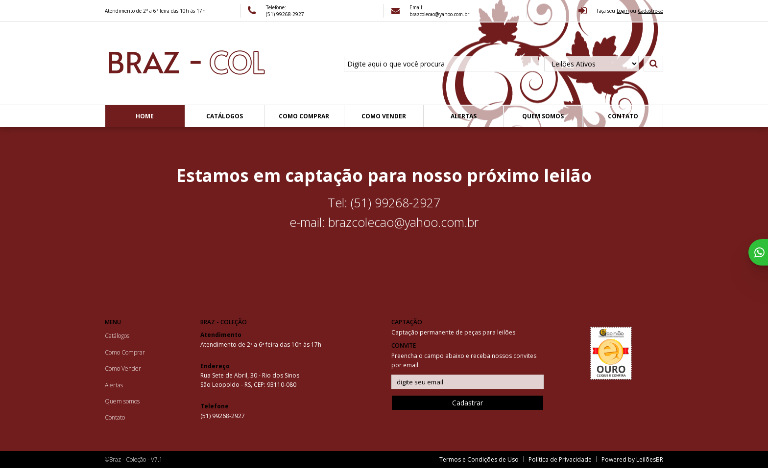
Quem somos (543, 116)
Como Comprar (304, 116)
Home (145, 116)
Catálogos (224, 116)
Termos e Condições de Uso (479, 459)
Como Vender (383, 116)
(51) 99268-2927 (285, 14)
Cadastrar (467, 402)
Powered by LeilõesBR (632, 459)
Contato (623, 116)
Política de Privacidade (560, 459)
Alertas (464, 116)
